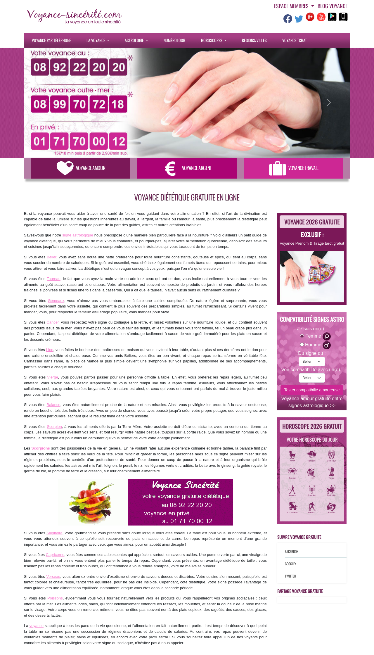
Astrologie (135, 40)
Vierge (52, 377)
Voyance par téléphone (51, 40)
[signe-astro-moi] (312, 361)
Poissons (55, 598)
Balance (53, 404)
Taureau (53, 278)
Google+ (290, 563)
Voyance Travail (293, 168)
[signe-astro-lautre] (312, 378)
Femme (318, 336)
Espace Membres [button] (292, 6)
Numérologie (175, 40)
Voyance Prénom (294, 243)
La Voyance (96, 40)
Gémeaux (56, 300)
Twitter (290, 575)
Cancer (52, 322)
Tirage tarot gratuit (328, 243)
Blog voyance (332, 6)
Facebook (291, 551)
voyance (37, 625)
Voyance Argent (187, 168)
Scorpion (54, 426)
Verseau (53, 576)
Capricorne (55, 554)
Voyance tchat (294, 40)
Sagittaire (54, 533)
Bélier (51, 257)
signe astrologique (77, 235)
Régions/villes (254, 40)
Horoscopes (212, 40)
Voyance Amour (80, 168)
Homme (318, 345)
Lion (49, 350)
